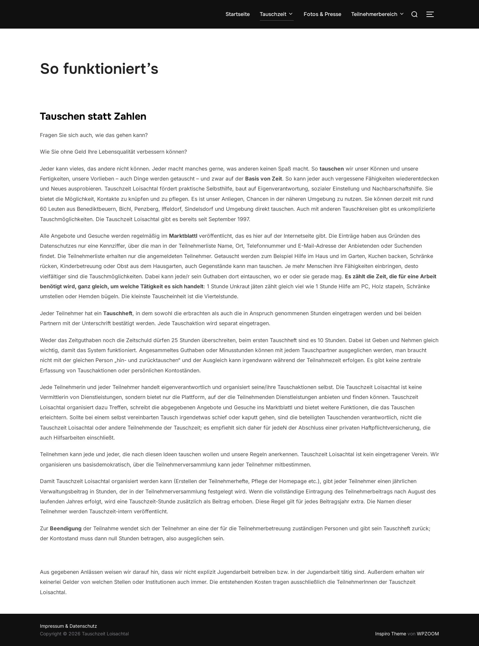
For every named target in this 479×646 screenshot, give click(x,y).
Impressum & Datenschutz (68, 626)
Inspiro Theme (390, 633)
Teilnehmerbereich (378, 14)
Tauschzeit (277, 14)
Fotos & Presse (322, 14)
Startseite (238, 14)
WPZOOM (428, 633)
